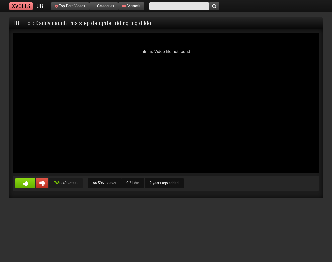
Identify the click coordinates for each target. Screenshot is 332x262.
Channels (131, 6)
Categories (103, 6)
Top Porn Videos (70, 6)
